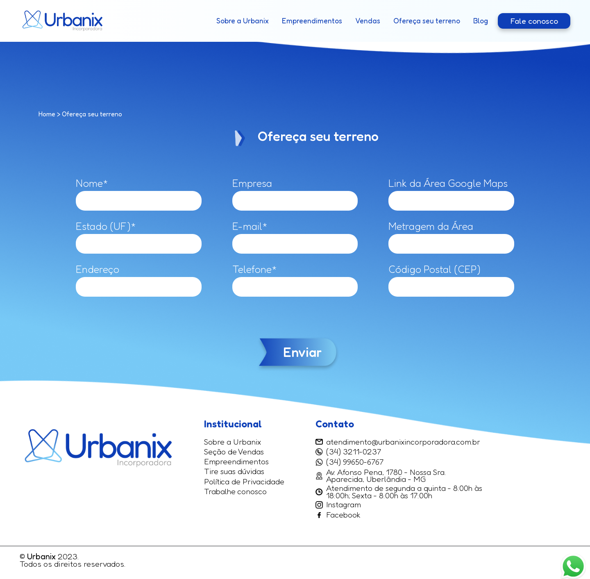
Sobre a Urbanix (242, 20)
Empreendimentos (312, 20)
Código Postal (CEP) (434, 269)
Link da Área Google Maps (448, 183)
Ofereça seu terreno (426, 20)
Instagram (338, 505)
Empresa (252, 183)
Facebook (338, 515)
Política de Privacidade (244, 481)
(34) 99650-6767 (355, 462)
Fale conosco (534, 21)
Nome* (92, 183)
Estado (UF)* (106, 226)
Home (47, 114)
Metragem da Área (430, 226)
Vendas (367, 20)
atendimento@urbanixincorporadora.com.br (397, 441)
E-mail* (250, 226)
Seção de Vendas (234, 451)
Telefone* (254, 269)
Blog (480, 20)
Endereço (97, 269)
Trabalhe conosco (235, 491)
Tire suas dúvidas (234, 471)
